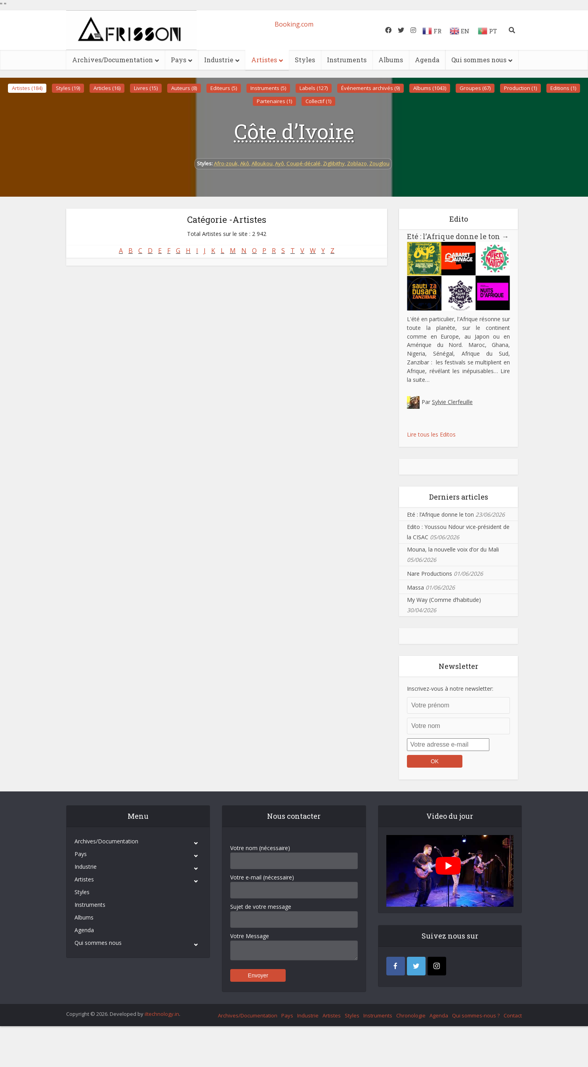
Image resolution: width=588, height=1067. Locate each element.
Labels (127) (314, 88)
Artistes (264, 60)
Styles (305, 60)
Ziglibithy (334, 163)
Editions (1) (563, 88)
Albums (390, 60)
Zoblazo (357, 163)
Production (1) (520, 88)
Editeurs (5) (223, 88)
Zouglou (379, 163)
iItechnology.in (162, 1013)
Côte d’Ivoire (294, 131)
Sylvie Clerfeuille (452, 402)
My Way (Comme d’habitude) (444, 599)
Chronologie (411, 1015)
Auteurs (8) (184, 88)
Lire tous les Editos (431, 434)
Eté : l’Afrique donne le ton (458, 236)
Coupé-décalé (303, 163)
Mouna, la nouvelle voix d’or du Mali (453, 549)
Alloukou (262, 163)
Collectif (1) (318, 101)
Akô (244, 163)
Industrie (218, 60)
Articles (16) (107, 88)
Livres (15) (146, 88)
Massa (415, 587)
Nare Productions (429, 573)
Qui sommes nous (478, 60)
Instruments (347, 60)
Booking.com (294, 24)
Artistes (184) (27, 88)
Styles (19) (68, 88)
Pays (178, 60)
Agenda (427, 60)
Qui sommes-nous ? (476, 1015)
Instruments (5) (268, 88)
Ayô (279, 163)
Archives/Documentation (112, 60)
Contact (513, 1015)
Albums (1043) (429, 88)
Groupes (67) (475, 88)
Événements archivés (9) (370, 88)
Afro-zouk (226, 163)
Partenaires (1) (274, 101)
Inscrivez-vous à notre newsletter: (450, 688)
